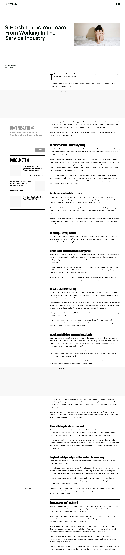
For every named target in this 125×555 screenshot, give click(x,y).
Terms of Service (37, 143)
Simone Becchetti (115, 62)
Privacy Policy (13, 144)
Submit (40, 151)
